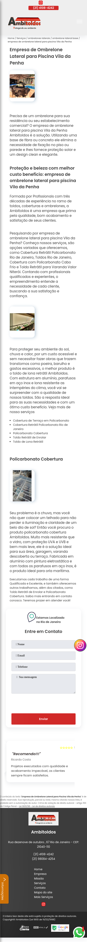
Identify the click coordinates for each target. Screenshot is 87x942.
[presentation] (43, 703)
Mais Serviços (43, 897)
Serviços (40, 883)
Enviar (43, 719)
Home (38, 869)
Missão (39, 878)
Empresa (40, 874)
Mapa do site (43, 892)
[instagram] (41, 3)
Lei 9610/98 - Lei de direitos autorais (37, 806)
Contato (40, 888)
